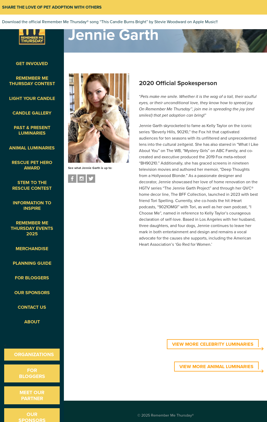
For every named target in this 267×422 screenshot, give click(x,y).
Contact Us (32, 307)
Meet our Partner (32, 395)
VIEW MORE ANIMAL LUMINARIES (216, 366)
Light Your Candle (32, 98)
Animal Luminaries (32, 148)
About (32, 322)
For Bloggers (32, 278)
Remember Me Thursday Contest (32, 80)
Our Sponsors (32, 292)
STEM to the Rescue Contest (32, 185)
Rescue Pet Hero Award (32, 165)
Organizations (34, 354)
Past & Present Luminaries (32, 130)
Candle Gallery (32, 113)
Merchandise (32, 248)
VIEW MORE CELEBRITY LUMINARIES (212, 344)
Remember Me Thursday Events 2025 (32, 228)
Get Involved (32, 63)
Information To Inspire (32, 205)
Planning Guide (32, 263)
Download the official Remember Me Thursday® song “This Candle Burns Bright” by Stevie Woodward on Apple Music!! (110, 21)
